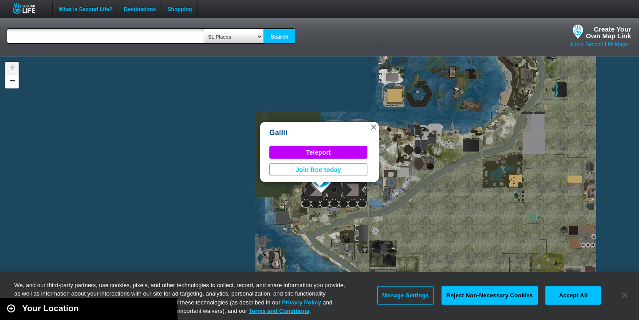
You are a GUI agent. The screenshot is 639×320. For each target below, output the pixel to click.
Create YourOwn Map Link (608, 32)
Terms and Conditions (279, 311)
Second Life (29, 8)
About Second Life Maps (599, 44)
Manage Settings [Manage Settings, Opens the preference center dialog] (405, 295)
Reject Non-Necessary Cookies (489, 295)
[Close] (625, 295)
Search (279, 37)
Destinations (140, 8)
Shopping (179, 8)
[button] (373, 127)
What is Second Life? (85, 8)
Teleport (318, 152)
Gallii (278, 132)
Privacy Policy (301, 302)
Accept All (573, 295)
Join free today (318, 169)
